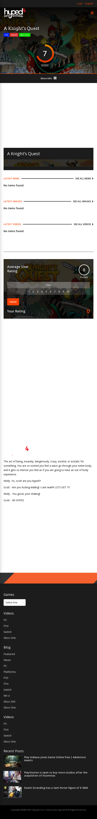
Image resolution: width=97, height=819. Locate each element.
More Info (46, 78)
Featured (9, 654)
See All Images (82, 201)
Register (89, 3)
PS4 (6, 34)
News (7, 660)
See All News (83, 178)
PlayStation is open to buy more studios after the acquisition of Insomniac (55, 774)
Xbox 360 (9, 701)
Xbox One (24, 34)
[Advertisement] (48, 115)
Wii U (7, 695)
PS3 (6, 677)
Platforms (10, 672)
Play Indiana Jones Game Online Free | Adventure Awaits (55, 758)
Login (79, 3)
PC (5, 620)
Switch (14, 34)
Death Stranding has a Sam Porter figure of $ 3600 (56, 787)
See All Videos (82, 224)
